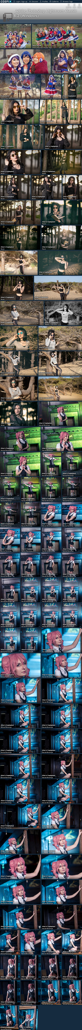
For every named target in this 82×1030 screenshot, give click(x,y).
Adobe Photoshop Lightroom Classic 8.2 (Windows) (45, 13)
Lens (74, 5)
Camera (68, 5)
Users (79, 5)
